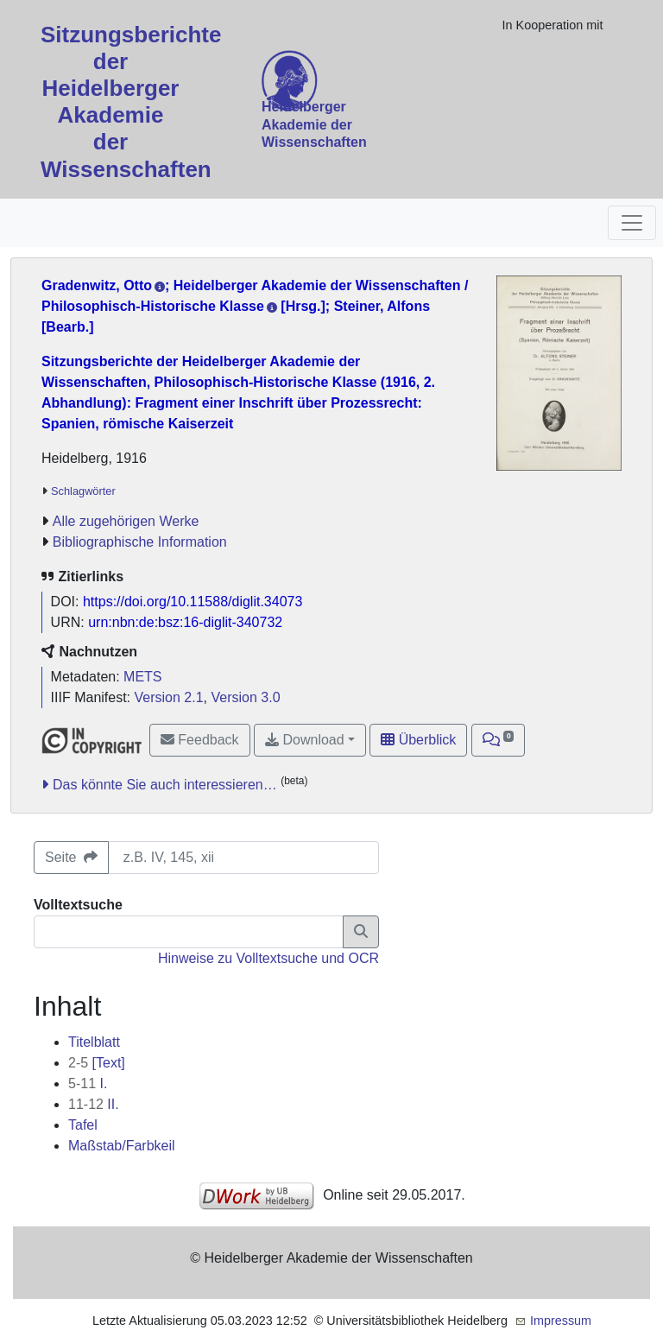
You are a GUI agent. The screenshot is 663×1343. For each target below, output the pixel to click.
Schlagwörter (83, 491)
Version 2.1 (169, 697)
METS (142, 676)
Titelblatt (94, 1042)
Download (304, 739)
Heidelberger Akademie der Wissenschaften (314, 124)
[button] (498, 740)
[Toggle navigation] (632, 223)
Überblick (418, 739)
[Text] (96, 1062)
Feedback (200, 739)
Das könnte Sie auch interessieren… (165, 784)
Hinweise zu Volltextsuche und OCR (268, 958)
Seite (71, 857)
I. (87, 1083)
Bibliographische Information (140, 542)
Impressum (560, 1320)
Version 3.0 (245, 697)
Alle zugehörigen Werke (126, 521)
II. (93, 1104)
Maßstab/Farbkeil (121, 1145)
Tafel (83, 1125)
